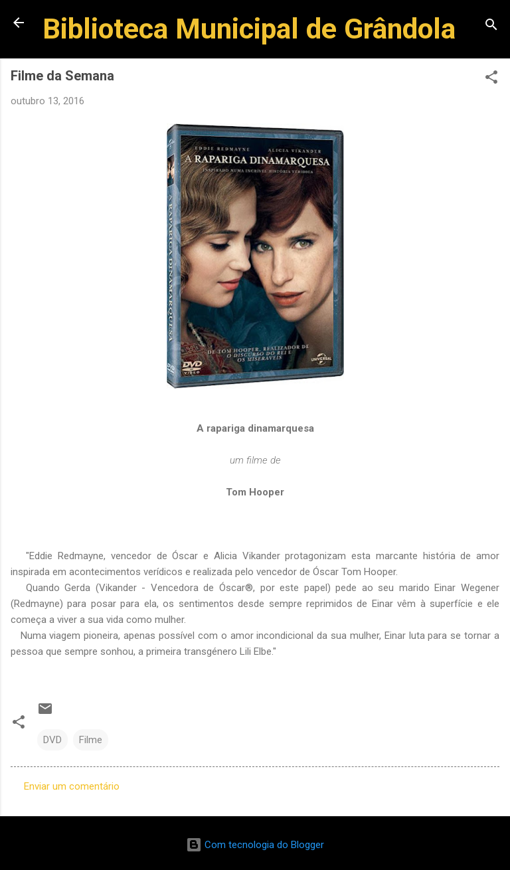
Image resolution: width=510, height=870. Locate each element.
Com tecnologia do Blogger (255, 845)
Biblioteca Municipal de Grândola (249, 28)
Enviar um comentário (72, 786)
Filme (90, 740)
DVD (52, 740)
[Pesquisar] (491, 27)
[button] (491, 79)
